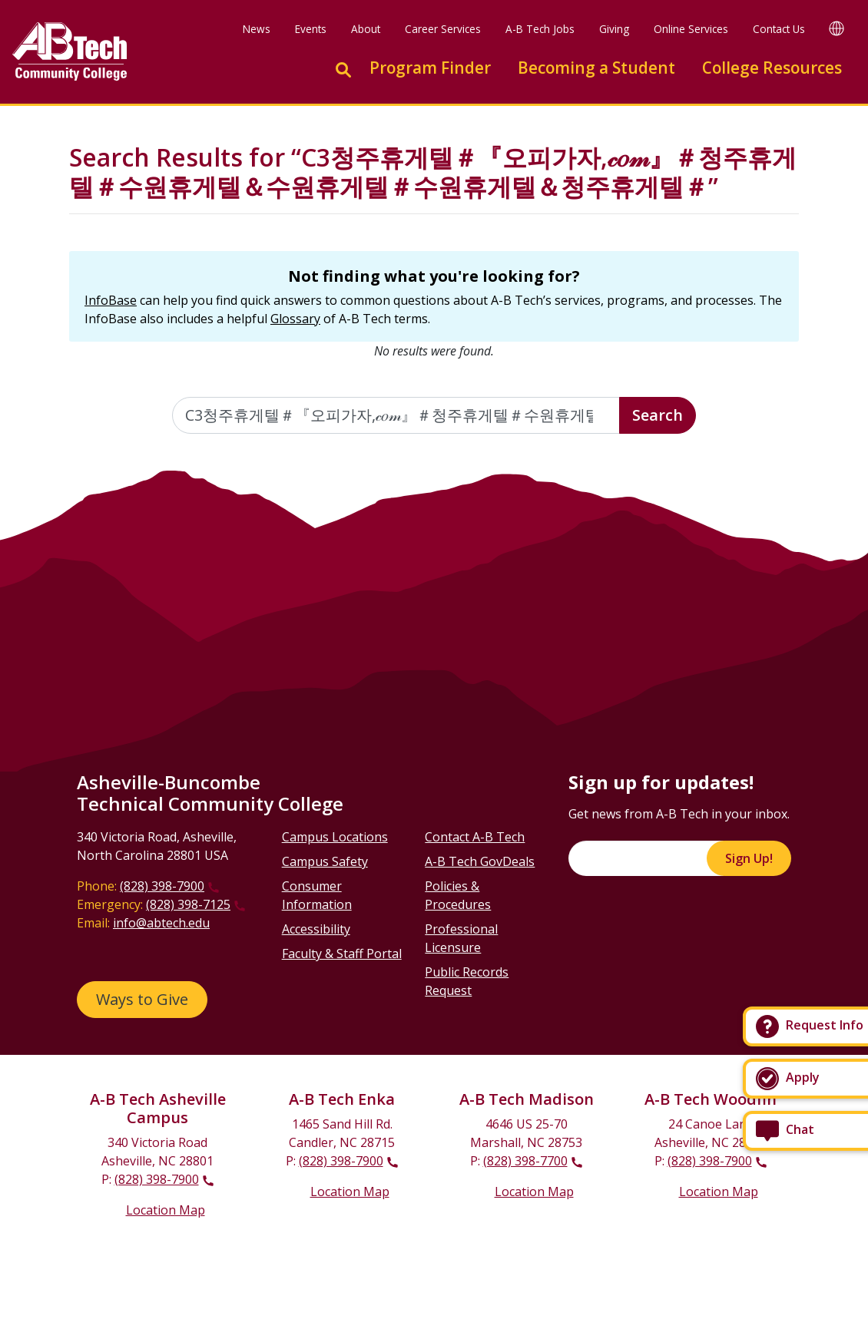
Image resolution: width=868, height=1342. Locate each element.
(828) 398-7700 (525, 1160)
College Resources (772, 67)
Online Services (691, 28)
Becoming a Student (596, 67)
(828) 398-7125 (188, 904)
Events (310, 28)
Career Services (443, 28)
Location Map (165, 1210)
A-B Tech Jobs (540, 28)
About (365, 28)
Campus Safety (325, 861)
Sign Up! (749, 858)
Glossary (295, 318)
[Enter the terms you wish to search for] (396, 415)
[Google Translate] (836, 28)
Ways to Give (142, 999)
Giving (614, 28)
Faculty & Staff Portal (342, 953)
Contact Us (779, 28)
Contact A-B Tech (475, 836)
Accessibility (316, 929)
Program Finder (430, 67)
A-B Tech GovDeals (480, 861)
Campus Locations (335, 836)
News (256, 28)
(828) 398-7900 (162, 886)
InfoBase (110, 300)
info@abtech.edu (161, 922)
